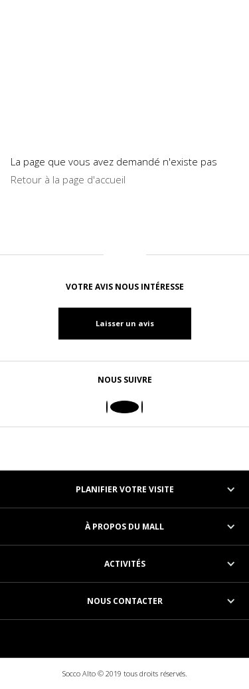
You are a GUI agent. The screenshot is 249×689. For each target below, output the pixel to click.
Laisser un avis (125, 323)
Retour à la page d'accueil (68, 179)
